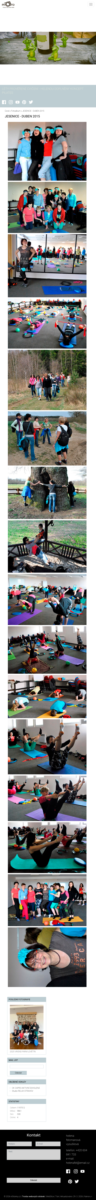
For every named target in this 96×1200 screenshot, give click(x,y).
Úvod (7, 111)
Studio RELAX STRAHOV (22, 1091)
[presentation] (26, 1168)
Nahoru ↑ (88, 1196)
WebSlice (50, 1196)
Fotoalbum (15, 111)
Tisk (57, 1196)
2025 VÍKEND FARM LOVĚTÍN (23, 1051)
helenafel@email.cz (78, 1162)
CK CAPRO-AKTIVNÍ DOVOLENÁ (26, 1088)
